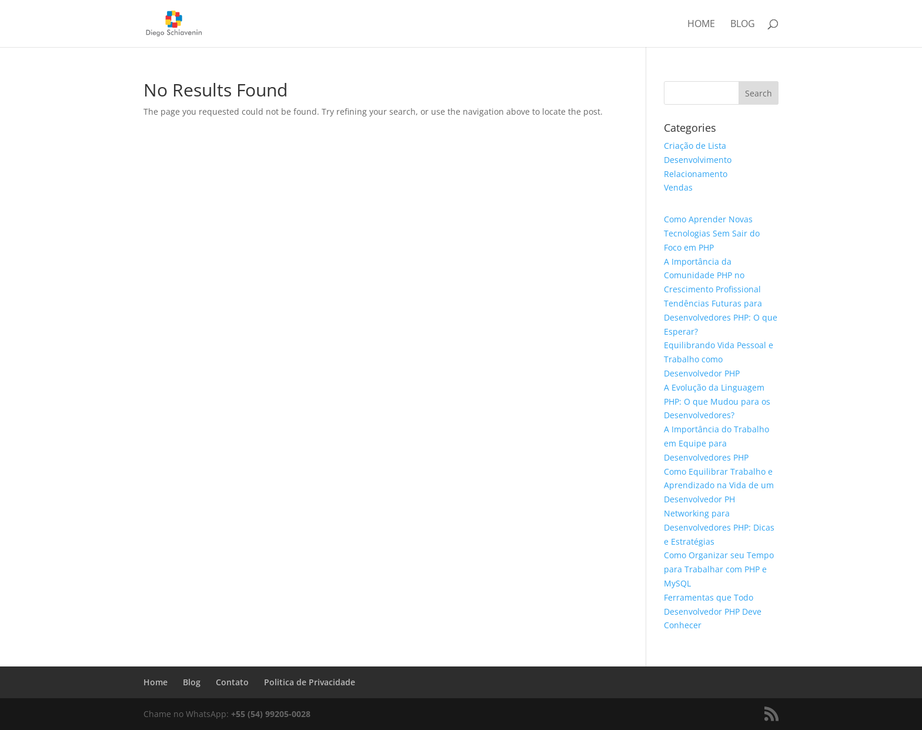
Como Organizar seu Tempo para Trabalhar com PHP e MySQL (719, 569)
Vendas (678, 187)
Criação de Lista (695, 145)
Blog (742, 24)
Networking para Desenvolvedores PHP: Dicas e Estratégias (719, 527)
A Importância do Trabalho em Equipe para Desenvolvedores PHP (716, 443)
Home (701, 24)
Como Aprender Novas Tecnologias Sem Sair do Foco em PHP (712, 233)
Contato (232, 682)
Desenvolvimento (697, 159)
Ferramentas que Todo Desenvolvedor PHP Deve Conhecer (712, 611)
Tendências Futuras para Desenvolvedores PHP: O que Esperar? (720, 317)
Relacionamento (695, 173)
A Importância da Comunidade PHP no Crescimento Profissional (712, 275)
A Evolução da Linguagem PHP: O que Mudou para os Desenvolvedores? (717, 401)
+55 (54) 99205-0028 (270, 713)
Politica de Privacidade (309, 682)
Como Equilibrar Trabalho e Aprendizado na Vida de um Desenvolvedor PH (719, 485)
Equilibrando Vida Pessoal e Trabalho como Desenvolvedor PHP (718, 359)
